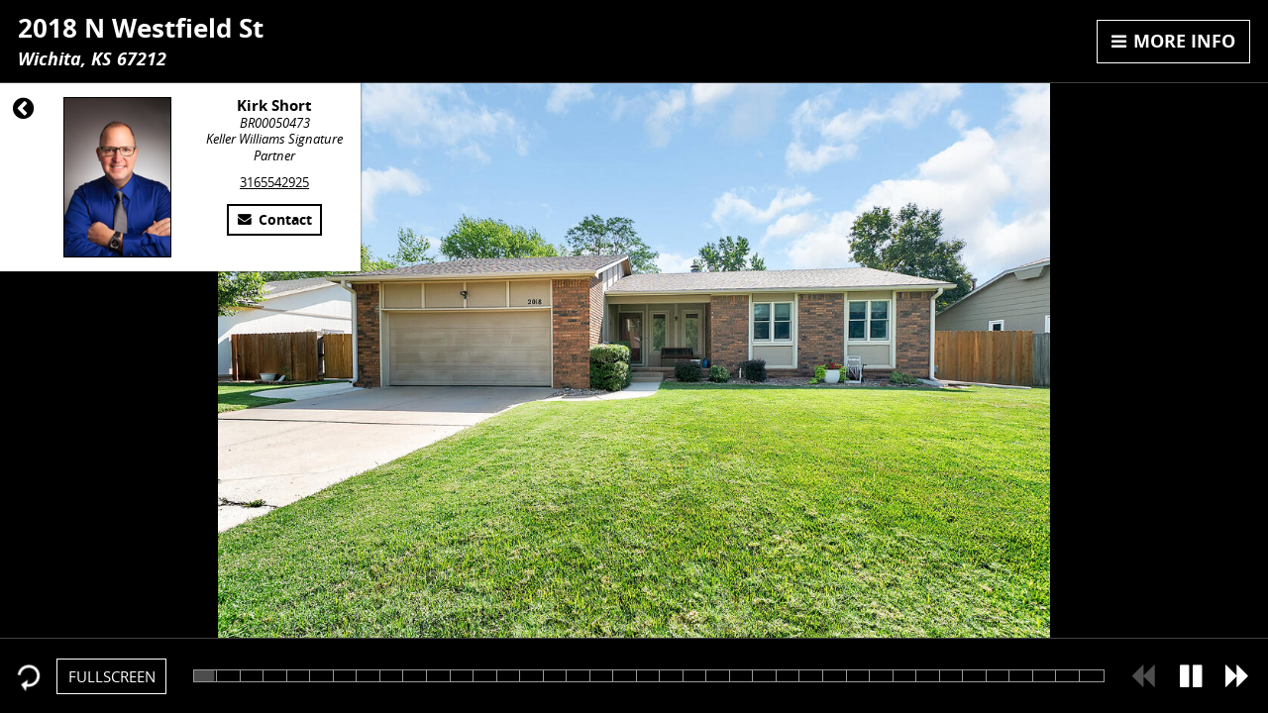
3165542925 (274, 182)
